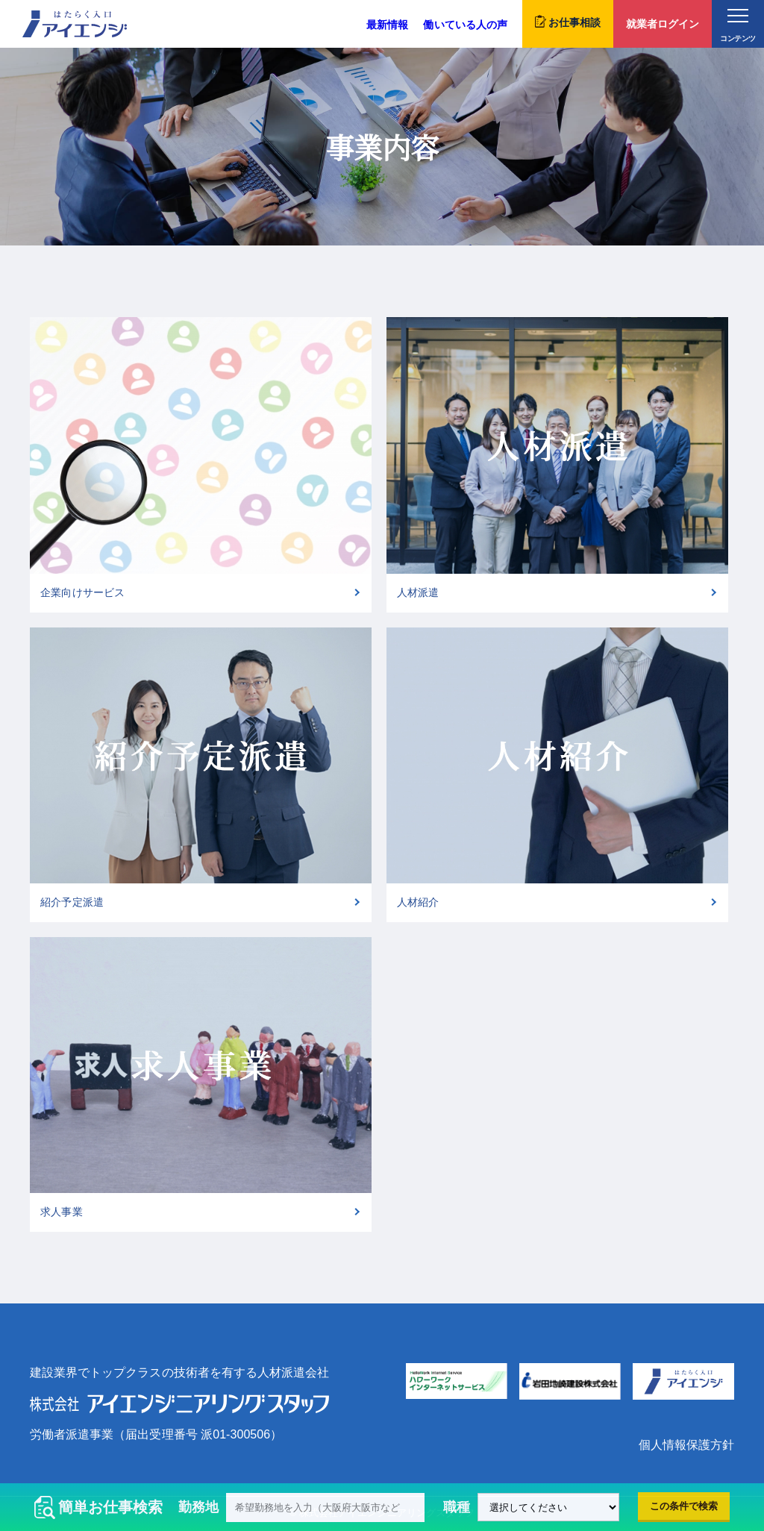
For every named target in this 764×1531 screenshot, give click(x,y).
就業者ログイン (662, 24)
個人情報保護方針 (686, 1444)
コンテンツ (737, 26)
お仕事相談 (568, 21)
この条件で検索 (684, 1506)
